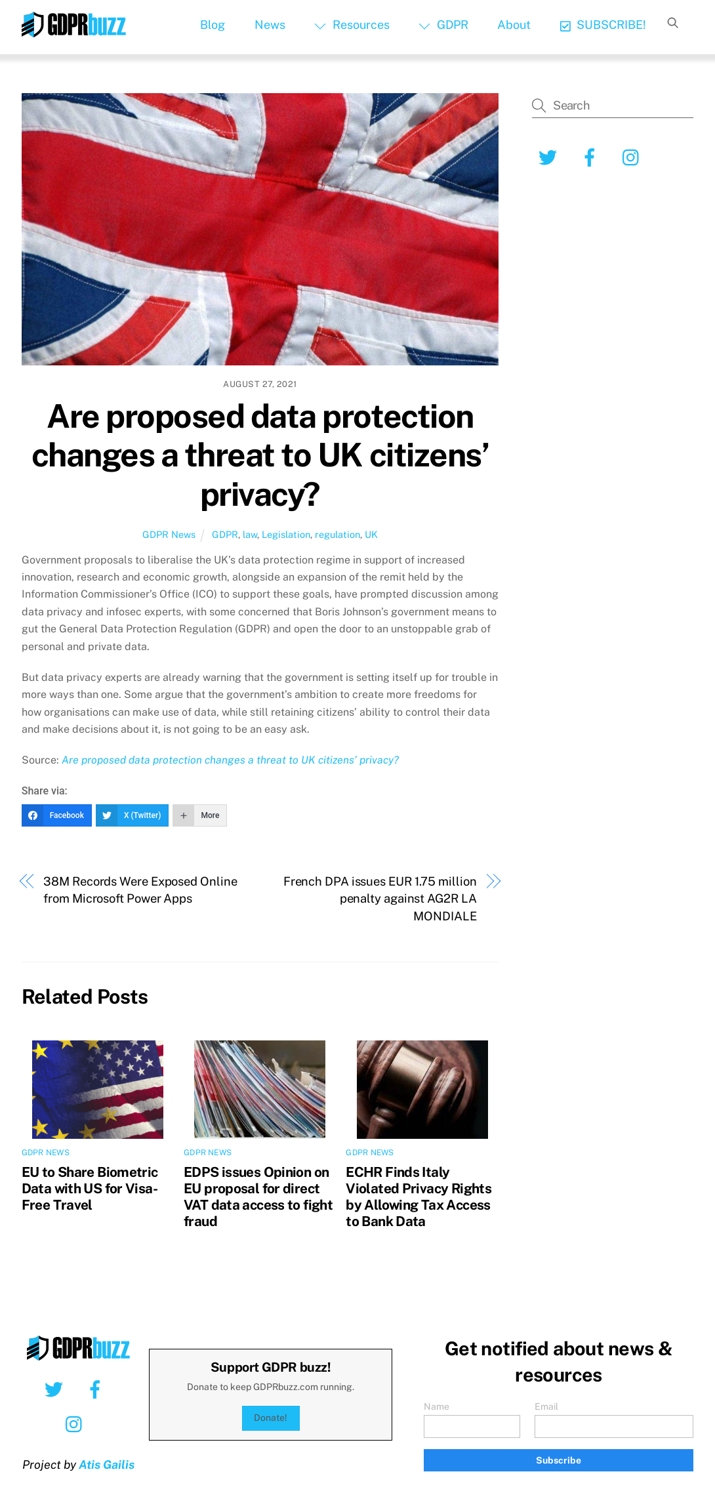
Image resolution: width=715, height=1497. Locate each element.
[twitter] (550, 157)
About (514, 24)
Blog (212, 24)
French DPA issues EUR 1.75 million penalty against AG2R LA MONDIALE (380, 898)
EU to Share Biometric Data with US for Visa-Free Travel (90, 1188)
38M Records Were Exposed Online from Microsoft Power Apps (140, 889)
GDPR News (168, 534)
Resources (351, 24)
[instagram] (634, 157)
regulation (337, 534)
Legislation (286, 534)
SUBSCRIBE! (603, 24)
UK (371, 534)
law (250, 534)
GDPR (443, 24)
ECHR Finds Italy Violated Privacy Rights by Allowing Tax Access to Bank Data (418, 1196)
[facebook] (592, 157)
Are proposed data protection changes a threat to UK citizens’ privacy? (260, 455)
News (270, 24)
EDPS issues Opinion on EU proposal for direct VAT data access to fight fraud (258, 1196)
